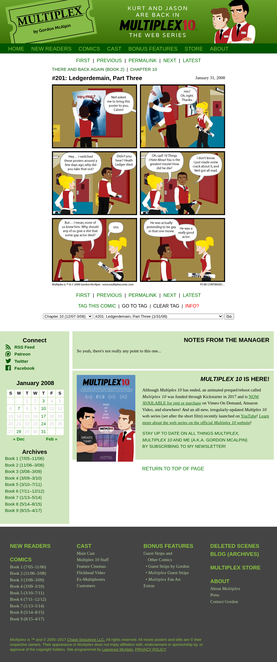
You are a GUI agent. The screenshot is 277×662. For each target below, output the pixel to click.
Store (193, 49)
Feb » (51, 439)
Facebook (20, 368)
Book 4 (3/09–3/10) (23, 478)
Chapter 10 (143, 69)
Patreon (17, 354)
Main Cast (86, 553)
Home (16, 49)
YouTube (249, 416)
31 (43, 431)
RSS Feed (20, 347)
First (83, 60)
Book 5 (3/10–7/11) (23, 484)
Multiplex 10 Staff (93, 559)
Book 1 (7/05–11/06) (24, 458)
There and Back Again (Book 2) (88, 69)
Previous (109, 60)
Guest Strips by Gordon (168, 566)
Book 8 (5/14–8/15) (23, 504)
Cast (114, 49)
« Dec (19, 439)
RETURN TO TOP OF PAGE (173, 468)
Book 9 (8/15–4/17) (23, 510)
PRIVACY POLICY (150, 649)
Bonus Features (168, 546)
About (219, 49)
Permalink (142, 60)
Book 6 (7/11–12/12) (24, 491)
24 (43, 423)
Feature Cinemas (91, 566)
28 (18, 431)
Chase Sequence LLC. (86, 639)
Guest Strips (168, 572)
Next (169, 60)
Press (215, 595)
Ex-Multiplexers (91, 579)
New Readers (51, 49)
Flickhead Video (91, 572)
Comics (89, 49)
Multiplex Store (235, 568)
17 (43, 416)
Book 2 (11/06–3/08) (24, 465)
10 (43, 408)
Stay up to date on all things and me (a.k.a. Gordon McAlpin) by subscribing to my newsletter (194, 440)
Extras (148, 585)
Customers (86, 585)
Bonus (153, 49)
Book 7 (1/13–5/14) (23, 497)
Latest (192, 60)
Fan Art (164, 579)
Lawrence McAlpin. (118, 649)
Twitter (16, 361)
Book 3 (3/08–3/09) (23, 471)
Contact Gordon (224, 601)
